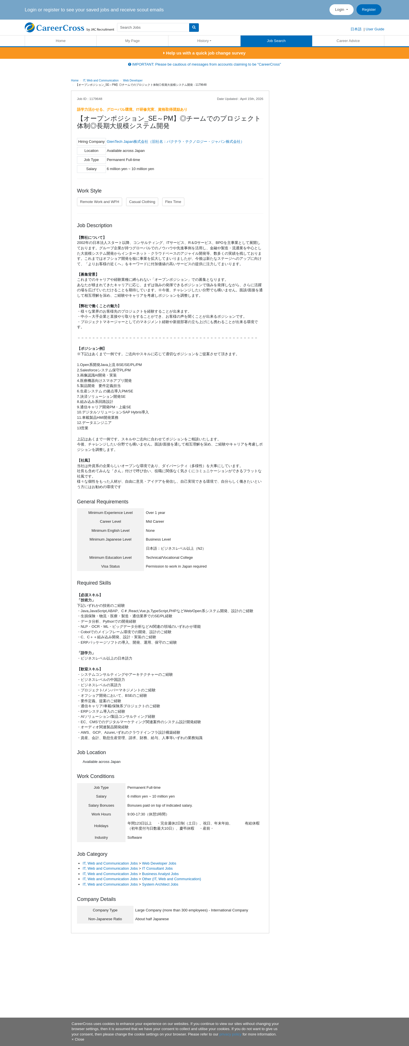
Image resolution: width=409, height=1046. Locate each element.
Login (340, 9)
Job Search (276, 41)
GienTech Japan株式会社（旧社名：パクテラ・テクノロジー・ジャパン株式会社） (175, 141)
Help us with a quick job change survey (204, 53)
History (203, 41)
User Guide (375, 29)
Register (369, 9)
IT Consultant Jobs (157, 868)
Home (61, 41)
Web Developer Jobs (159, 863)
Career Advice (348, 41)
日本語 (356, 29)
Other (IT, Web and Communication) (171, 879)
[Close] (78, 1039)
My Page (132, 41)
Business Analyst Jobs (160, 874)
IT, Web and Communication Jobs (110, 863)
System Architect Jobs (160, 884)
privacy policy (230, 1034)
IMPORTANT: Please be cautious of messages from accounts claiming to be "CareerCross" (204, 64)
